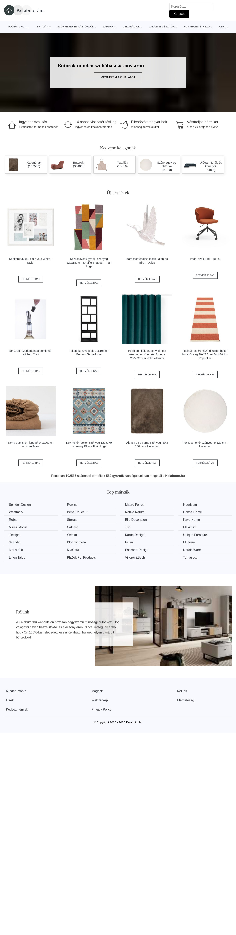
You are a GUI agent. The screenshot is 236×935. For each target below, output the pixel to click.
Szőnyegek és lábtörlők (75, 26)
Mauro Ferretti (136, 504)
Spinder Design (20, 504)
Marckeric (16, 549)
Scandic (14, 542)
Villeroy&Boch (136, 557)
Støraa (72, 519)
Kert (222, 26)
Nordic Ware (193, 549)
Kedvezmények (17, 709)
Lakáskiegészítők (162, 26)
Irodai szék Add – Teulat (205, 258)
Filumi (130, 542)
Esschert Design (137, 549)
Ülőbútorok (17, 26)
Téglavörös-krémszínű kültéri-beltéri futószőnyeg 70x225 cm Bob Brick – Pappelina (205, 354)
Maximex (191, 527)
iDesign (14, 534)
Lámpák (108, 26)
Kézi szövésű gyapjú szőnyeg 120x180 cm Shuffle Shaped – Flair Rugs (88, 262)
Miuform (190, 542)
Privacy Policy (102, 709)
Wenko (73, 534)
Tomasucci (192, 557)
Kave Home (193, 519)
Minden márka (16, 691)
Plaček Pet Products (82, 557)
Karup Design (135, 534)
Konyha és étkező (197, 26)
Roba (13, 519)
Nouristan (191, 504)
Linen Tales (17, 557)
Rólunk (182, 691)
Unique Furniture (196, 534)
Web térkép (100, 700)
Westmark (16, 512)
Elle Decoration (137, 519)
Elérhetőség (185, 700)
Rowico (73, 504)
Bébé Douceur (78, 512)
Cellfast (73, 527)
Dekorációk (131, 26)
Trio (128, 527)
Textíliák (41, 26)
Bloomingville (77, 542)
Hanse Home (194, 512)
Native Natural (136, 512)
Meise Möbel (18, 527)
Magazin (98, 691)
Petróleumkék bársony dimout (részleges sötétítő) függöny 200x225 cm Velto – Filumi (147, 354)
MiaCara (74, 549)
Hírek (10, 700)
